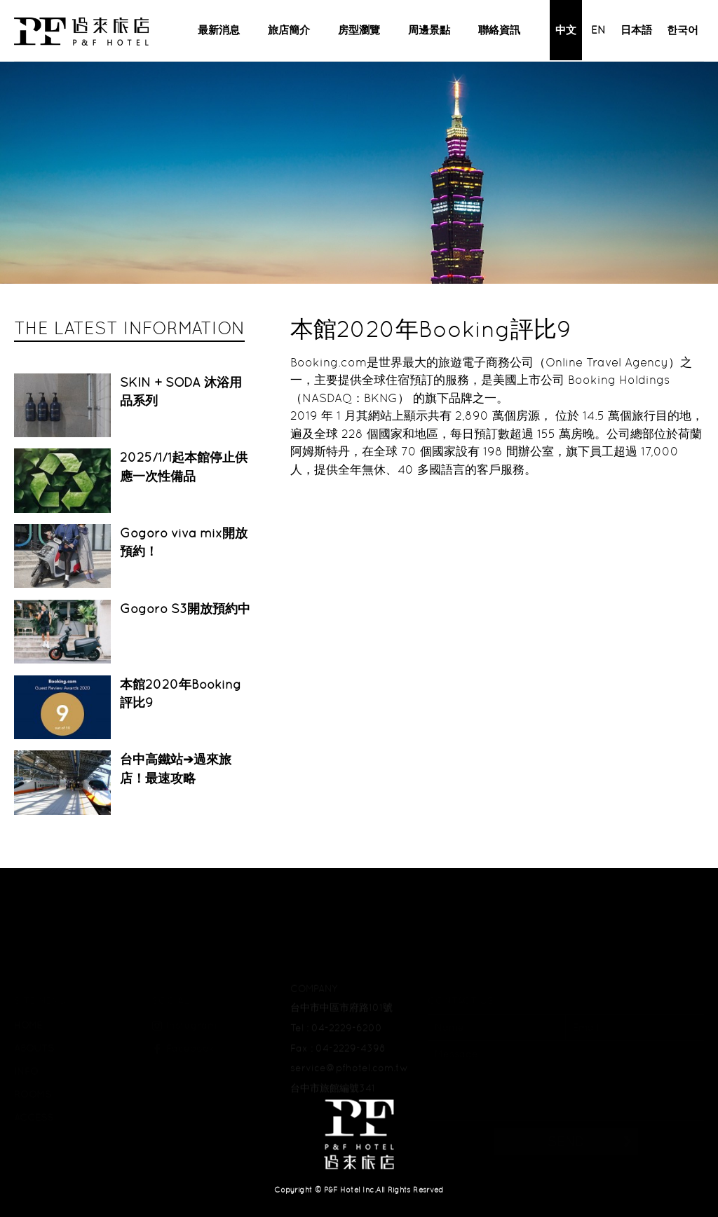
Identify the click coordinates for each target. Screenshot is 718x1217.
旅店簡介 (289, 30)
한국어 (682, 30)
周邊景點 (429, 30)
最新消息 (219, 30)
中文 (565, 30)
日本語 (636, 30)
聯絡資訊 (499, 30)
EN (598, 30)
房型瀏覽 (359, 30)
